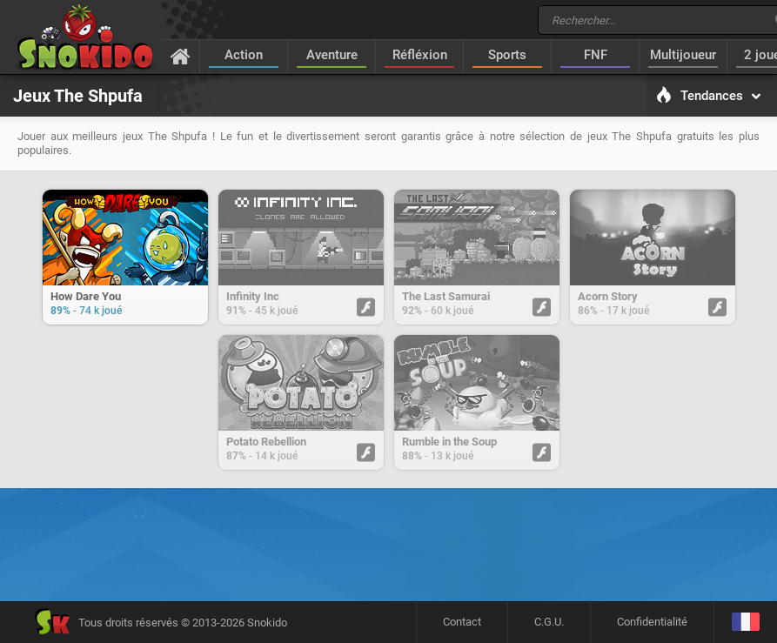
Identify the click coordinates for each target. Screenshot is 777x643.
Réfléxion (419, 55)
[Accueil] (181, 56)
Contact (462, 621)
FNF (595, 55)
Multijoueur (683, 55)
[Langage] (745, 622)
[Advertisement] (389, 551)
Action (243, 55)
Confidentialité (652, 621)
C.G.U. (549, 621)
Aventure (332, 55)
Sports (507, 55)
